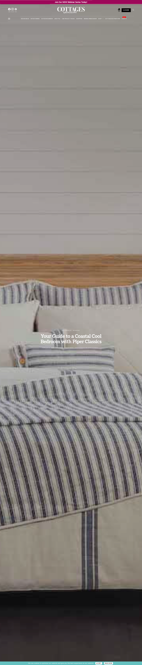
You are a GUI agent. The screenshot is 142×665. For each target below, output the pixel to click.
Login (126, 10)
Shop (100, 18)
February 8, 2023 (48, 347)
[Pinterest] (15, 10)
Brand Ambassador (90, 18)
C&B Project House (68, 18)
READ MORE (108, 663)
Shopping (79, 18)
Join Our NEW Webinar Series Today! (71, 2)
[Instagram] (12, 10)
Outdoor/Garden (47, 18)
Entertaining (35, 18)
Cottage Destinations (112, 18)
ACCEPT (98, 663)
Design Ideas (25, 18)
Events (124, 18)
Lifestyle (57, 18)
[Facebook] (9, 10)
